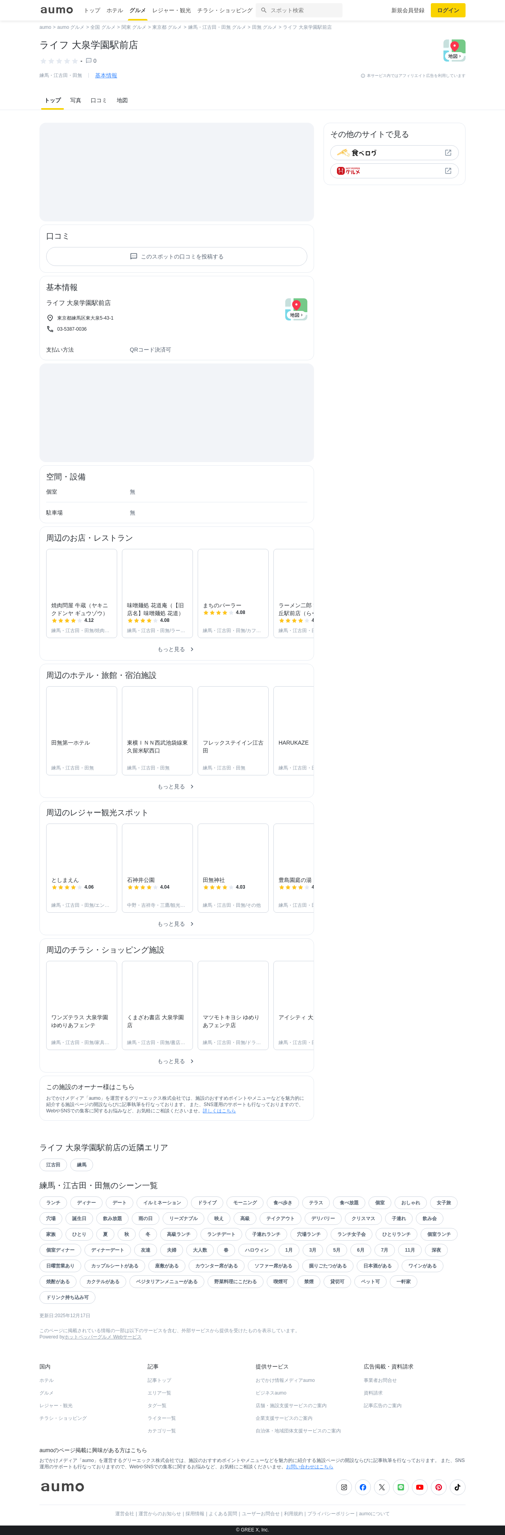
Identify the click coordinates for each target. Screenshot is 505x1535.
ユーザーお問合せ (261, 1513)
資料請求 (373, 1393)
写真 (75, 100)
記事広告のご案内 (383, 1405)
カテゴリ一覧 (162, 1430)
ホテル (115, 10)
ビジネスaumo (271, 1393)
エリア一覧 (159, 1393)
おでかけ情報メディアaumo (285, 1380)
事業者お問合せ (380, 1380)
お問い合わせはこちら (309, 1466)
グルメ (137, 10)
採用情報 (194, 1513)
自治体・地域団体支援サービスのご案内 (298, 1430)
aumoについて (374, 1513)
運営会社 (124, 1513)
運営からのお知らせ (159, 1513)
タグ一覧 (157, 1405)
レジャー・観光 (171, 10)
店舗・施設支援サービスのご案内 (291, 1405)
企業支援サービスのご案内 (284, 1418)
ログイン (448, 10)
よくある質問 (223, 1513)
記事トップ (159, 1380)
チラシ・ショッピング (224, 10)
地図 (122, 100)
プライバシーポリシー (331, 1513)
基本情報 (106, 75)
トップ (92, 10)
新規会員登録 (408, 10)
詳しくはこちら (219, 1111)
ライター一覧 (162, 1418)
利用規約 (293, 1513)
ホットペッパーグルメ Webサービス (103, 1337)
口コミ (99, 100)
